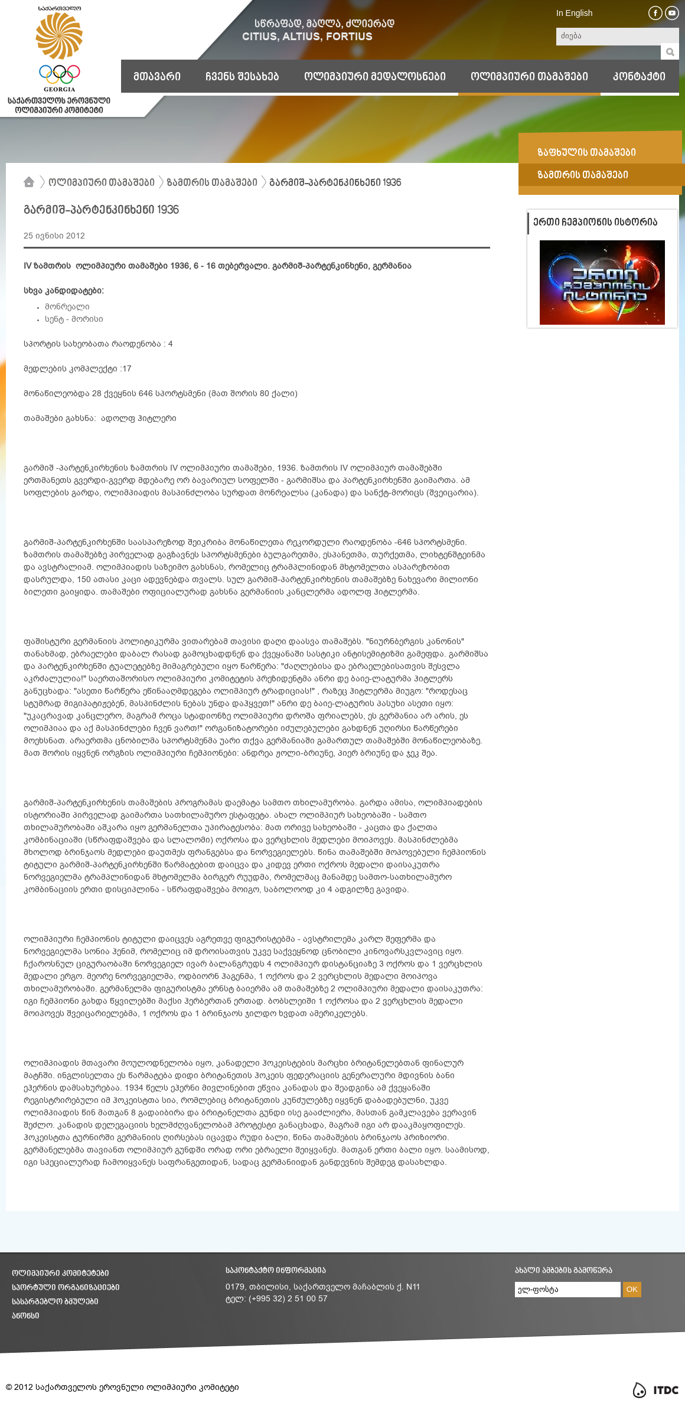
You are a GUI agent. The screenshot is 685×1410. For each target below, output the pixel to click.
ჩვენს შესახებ (242, 77)
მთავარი (157, 77)
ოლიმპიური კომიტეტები (60, 1273)
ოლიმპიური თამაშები (529, 77)
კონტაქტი (639, 77)
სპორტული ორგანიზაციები (66, 1288)
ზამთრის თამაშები (212, 184)
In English (574, 13)
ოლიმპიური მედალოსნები (375, 77)
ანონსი (26, 1316)
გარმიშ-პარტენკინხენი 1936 (335, 184)
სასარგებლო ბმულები (55, 1302)
